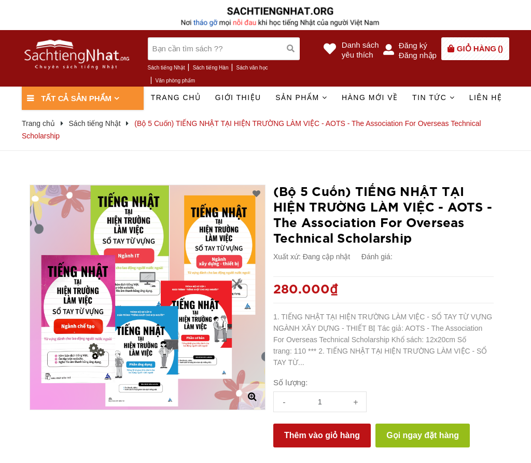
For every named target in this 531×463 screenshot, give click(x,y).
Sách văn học (252, 68)
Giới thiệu (238, 97)
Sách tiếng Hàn (211, 68)
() (480, 48)
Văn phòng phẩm (175, 80)
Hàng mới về (370, 97)
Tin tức (433, 97)
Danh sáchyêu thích (360, 49)
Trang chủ (176, 97)
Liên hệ (485, 97)
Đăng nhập (418, 55)
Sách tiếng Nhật (166, 68)
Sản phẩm (301, 97)
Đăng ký (413, 45)
